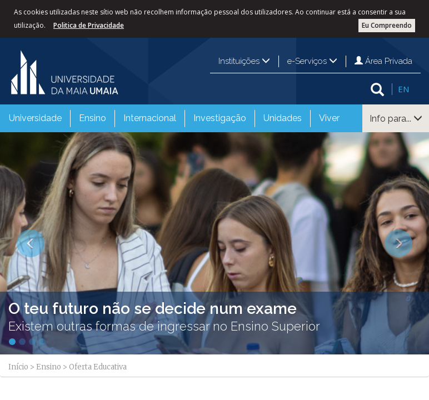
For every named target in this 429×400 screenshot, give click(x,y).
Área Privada (383, 61)
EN (403, 88)
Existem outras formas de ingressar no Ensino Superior (164, 326)
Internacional (149, 118)
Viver (329, 118)
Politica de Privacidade (88, 25)
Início (18, 367)
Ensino (92, 118)
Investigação (219, 118)
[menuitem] (35, 118)
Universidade (35, 118)
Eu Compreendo (387, 25)
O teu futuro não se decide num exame (152, 308)
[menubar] (174, 118)
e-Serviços (312, 61)
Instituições (244, 61)
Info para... (396, 118)
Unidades (282, 118)
